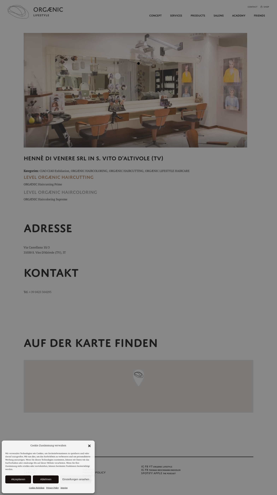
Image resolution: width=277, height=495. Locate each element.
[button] (89, 446)
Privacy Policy (52, 488)
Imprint (64, 488)
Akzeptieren (18, 479)
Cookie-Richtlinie (37, 488)
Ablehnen (45, 479)
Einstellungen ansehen (75, 479)
